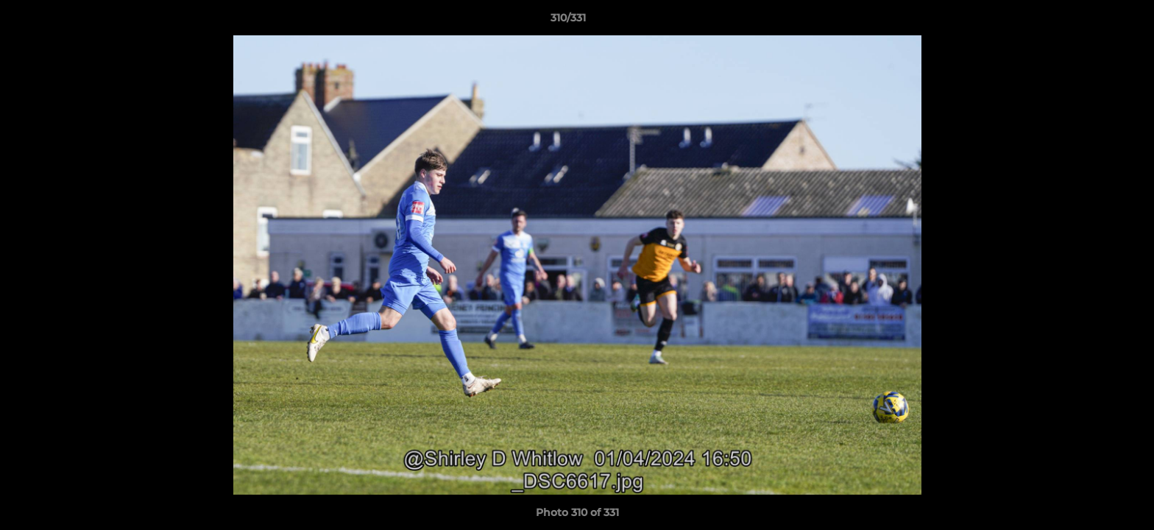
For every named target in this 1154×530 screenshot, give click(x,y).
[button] (1092, 21)
